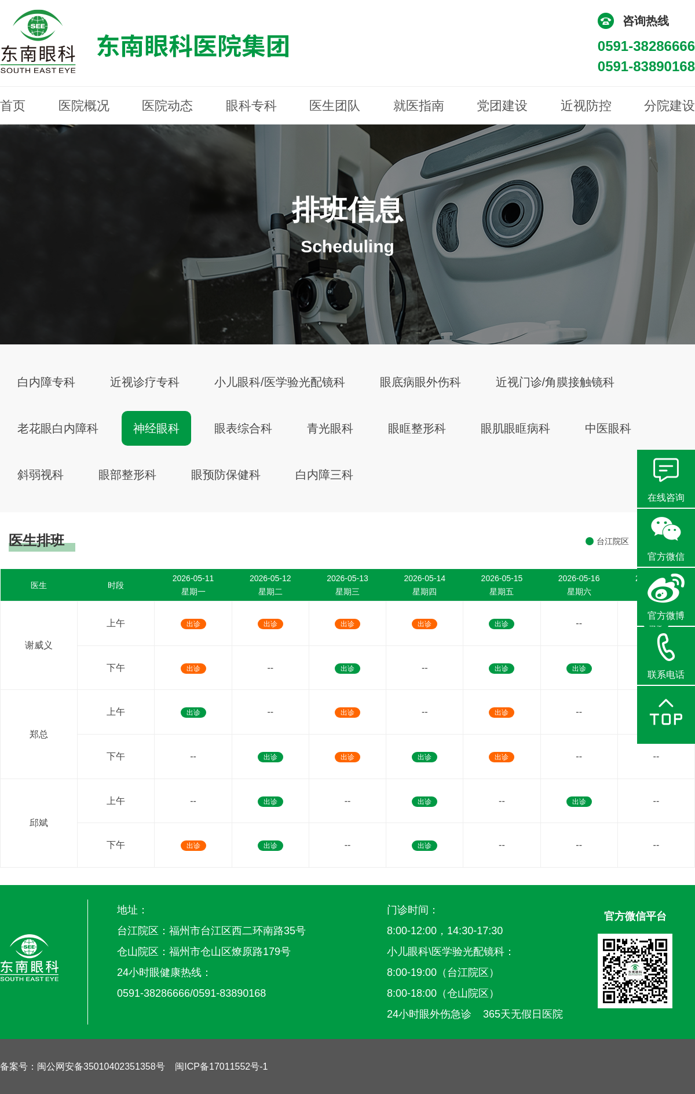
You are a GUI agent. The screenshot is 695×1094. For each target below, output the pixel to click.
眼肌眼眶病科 (515, 428)
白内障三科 (324, 474)
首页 (12, 105)
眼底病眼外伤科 (420, 382)
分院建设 (669, 105)
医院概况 (83, 105)
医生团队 (334, 105)
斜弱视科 (40, 474)
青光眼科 (330, 428)
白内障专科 (46, 382)
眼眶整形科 (417, 428)
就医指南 (418, 105)
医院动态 (167, 105)
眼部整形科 (127, 474)
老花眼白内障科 (57, 428)
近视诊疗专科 (145, 382)
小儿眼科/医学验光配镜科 (279, 382)
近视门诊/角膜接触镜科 (555, 382)
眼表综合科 (243, 428)
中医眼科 (608, 428)
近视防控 (586, 105)
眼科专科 (251, 105)
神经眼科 (156, 428)
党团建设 (502, 105)
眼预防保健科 (226, 474)
